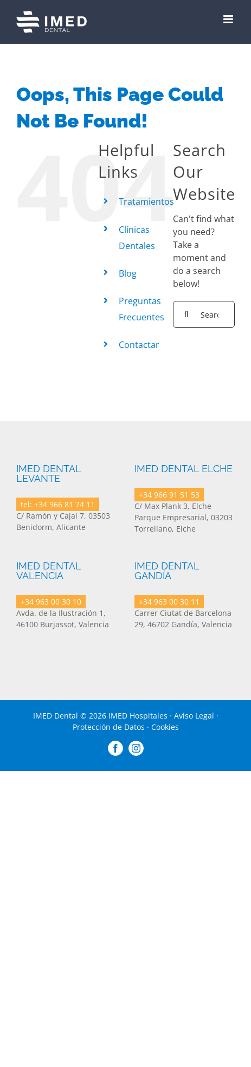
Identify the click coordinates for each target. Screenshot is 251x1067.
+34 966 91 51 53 (169, 494)
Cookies (165, 727)
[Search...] (204, 314)
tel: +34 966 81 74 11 (58, 504)
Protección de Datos (109, 727)
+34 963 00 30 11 (169, 601)
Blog (128, 273)
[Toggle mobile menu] (229, 19)
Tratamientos (146, 201)
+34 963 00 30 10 (51, 601)
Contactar (139, 345)
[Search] (186, 314)
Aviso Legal (194, 715)
